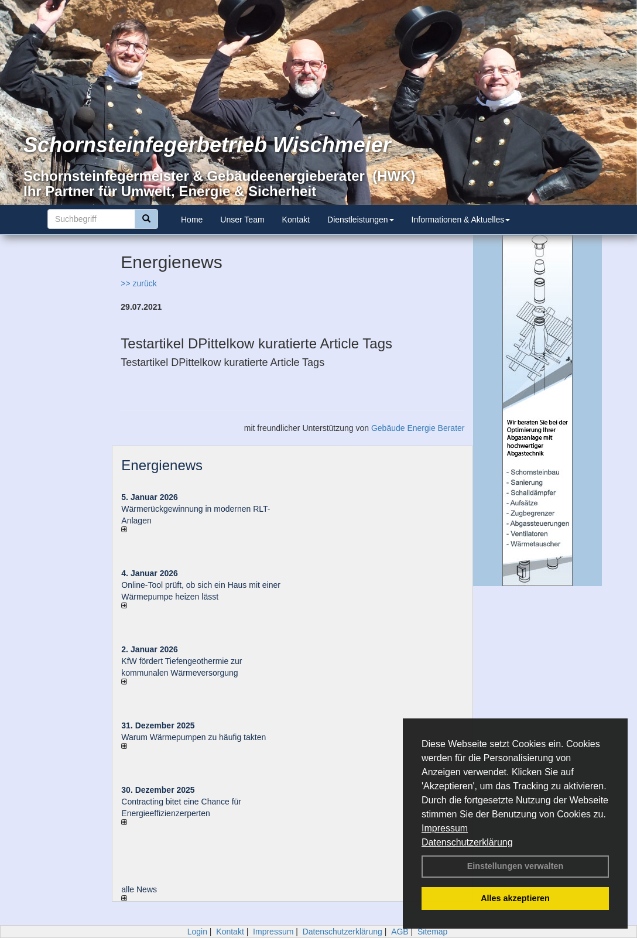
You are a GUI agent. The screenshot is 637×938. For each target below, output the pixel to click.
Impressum (445, 828)
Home (192, 219)
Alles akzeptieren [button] (515, 898)
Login (197, 931)
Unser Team (242, 219)
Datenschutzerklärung (467, 842)
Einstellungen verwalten (515, 866)
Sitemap (432, 931)
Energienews (162, 465)
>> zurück (138, 283)
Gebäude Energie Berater (418, 428)
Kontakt (296, 219)
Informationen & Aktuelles (461, 219)
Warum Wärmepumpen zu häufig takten (193, 737)
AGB (400, 931)
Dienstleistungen (360, 219)
